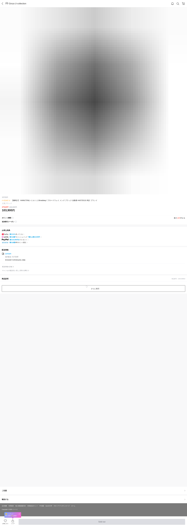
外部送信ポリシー (32, 506)
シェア (13, 523)
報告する (93, 499)
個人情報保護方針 (20, 506)
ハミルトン (6, 200)
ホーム (73, 506)
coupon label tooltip (16, 222)
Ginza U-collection (17, 3)
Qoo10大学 (49, 506)
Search (178, 4)
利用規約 (11, 506)
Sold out (101, 523)
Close (19, 514)
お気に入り (5, 523)
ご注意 (93, 491)
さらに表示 (95, 289)
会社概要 (4, 506)
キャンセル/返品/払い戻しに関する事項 (14, 270)
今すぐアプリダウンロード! (62, 506)
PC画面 (41, 506)
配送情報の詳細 (7, 267)
